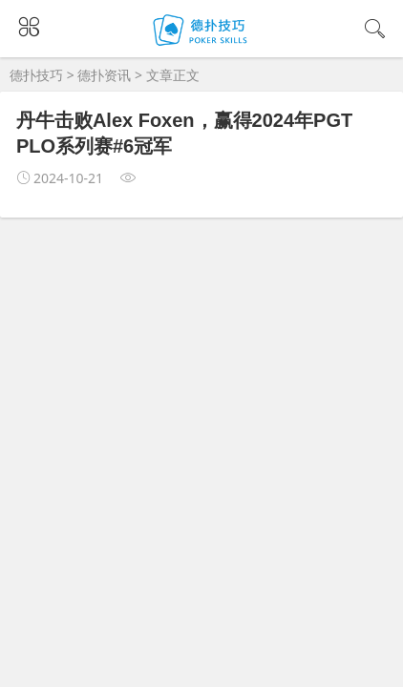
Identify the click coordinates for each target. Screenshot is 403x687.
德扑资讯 (104, 75)
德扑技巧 (36, 75)
